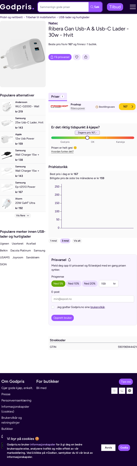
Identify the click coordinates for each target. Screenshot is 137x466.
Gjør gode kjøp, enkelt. (17, 388)
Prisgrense (57, 276)
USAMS (5, 257)
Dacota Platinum (20, 250)
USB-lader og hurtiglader (74, 17)
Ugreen (4, 243)
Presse (5, 394)
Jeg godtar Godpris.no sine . (81, 307)
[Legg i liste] (77, 57)
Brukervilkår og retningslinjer (11, 420)
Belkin (4, 250)
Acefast (31, 243)
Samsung (39, 250)
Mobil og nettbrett (11, 17)
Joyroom (18, 257)
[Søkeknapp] (95, 7)
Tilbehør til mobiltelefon (41, 17)
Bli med (41, 388)
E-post (55, 291)
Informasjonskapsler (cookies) (15, 409)
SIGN (3, 264)
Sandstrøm (32, 257)
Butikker (7, 429)
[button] (133, 7)
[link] (17, 7)
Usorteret (17, 243)
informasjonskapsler (42, 444)
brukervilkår (97, 307)
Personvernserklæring (16, 400)
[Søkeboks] (62, 7)
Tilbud (115, 6)
